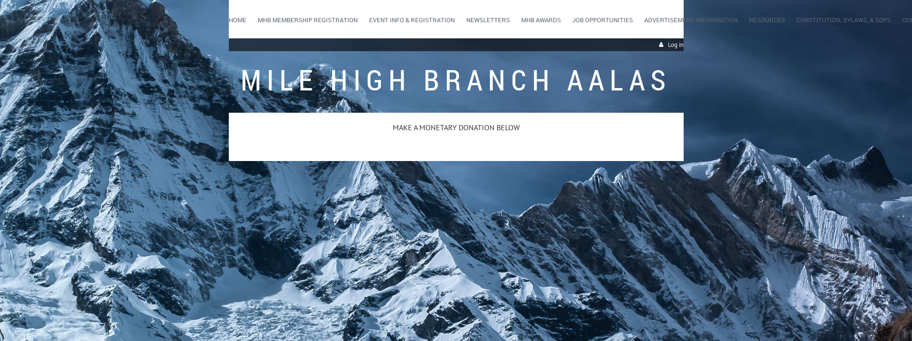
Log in (676, 45)
